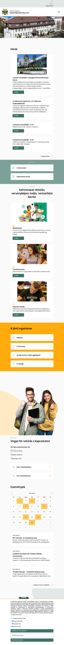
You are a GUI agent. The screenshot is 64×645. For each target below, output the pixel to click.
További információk (16, 614)
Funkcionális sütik (17, 621)
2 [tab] (47, 39)
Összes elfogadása (17, 640)
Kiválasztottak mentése (19, 630)
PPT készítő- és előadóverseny (25, 538)
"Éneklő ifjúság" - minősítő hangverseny (29, 572)
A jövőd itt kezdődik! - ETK (23, 125)
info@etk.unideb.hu (16, 455)
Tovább (16, 92)
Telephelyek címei (16, 458)
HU (50, 3)
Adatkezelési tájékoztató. (31, 612)
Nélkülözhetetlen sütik (19, 618)
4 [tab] (50, 39)
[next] (52, 493)
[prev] (12, 493)
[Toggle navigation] (58, 11)
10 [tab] (59, 39)
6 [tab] (53, 39)
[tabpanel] (32, 27)
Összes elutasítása (17, 635)
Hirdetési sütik (17, 626)
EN (52, 3)
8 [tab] (56, 39)
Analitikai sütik (17, 623)
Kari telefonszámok (16, 451)
